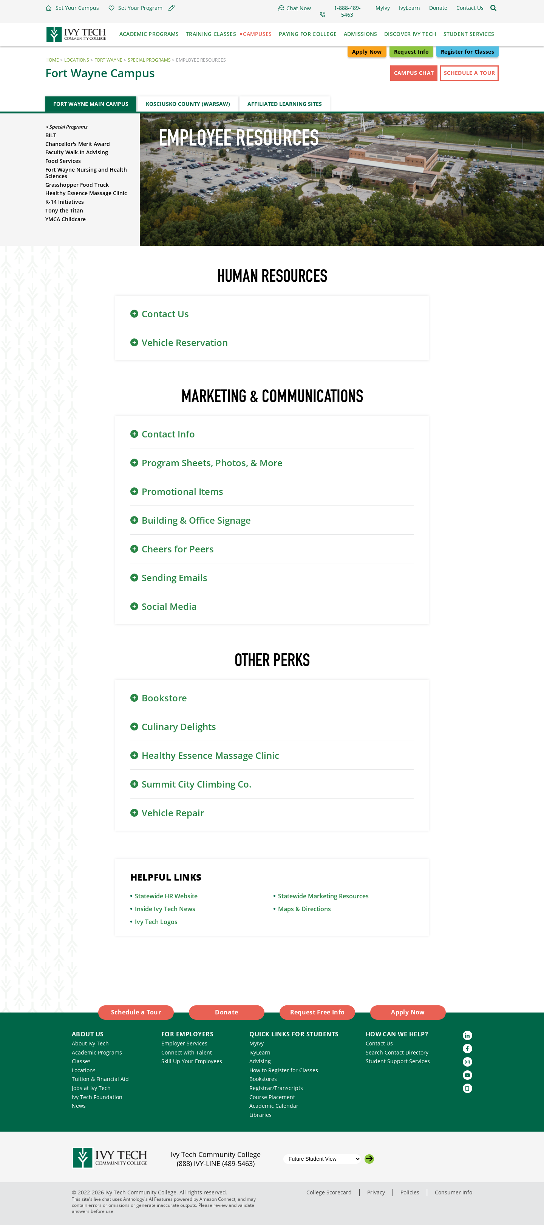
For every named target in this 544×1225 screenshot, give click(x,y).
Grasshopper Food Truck (77, 184)
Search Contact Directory (397, 1052)
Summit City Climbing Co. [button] (197, 784)
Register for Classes (467, 51)
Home (52, 60)
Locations (76, 60)
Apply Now (367, 51)
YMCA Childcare (65, 219)
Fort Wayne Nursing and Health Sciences (86, 173)
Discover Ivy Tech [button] (410, 33)
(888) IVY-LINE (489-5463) (216, 1163)
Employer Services (184, 1043)
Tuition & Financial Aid (100, 1078)
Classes (81, 1061)
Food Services (63, 160)
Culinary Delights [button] (179, 726)
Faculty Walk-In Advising (76, 152)
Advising (260, 1061)
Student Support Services (398, 1061)
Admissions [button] (360, 33)
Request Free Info (317, 1012)
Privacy (376, 1192)
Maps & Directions (304, 909)
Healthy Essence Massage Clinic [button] (210, 755)
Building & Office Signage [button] (196, 520)
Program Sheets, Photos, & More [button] (212, 462)
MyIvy (256, 1043)
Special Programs (149, 60)
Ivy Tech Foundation (97, 1097)
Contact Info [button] (168, 434)
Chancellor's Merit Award (77, 143)
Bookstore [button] (164, 698)
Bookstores (263, 1078)
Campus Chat (414, 72)
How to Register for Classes (283, 1070)
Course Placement (272, 1097)
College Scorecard (329, 1192)
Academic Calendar (273, 1105)
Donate (226, 1012)
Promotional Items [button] (182, 491)
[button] (72, 8)
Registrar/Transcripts (276, 1088)
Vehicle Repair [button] (173, 812)
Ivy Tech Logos (156, 922)
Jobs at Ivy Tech (91, 1088)
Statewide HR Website (166, 896)
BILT (50, 135)
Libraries (260, 1114)
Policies (409, 1192)
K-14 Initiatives (64, 201)
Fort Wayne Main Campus (90, 103)
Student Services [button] (469, 33)
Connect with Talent (186, 1052)
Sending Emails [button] (174, 577)
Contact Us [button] (165, 313)
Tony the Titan (64, 210)
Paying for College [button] (308, 33)
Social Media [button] (169, 606)
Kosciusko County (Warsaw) (188, 103)
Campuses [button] (257, 33)
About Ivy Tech (90, 1043)
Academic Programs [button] (149, 33)
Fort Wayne (108, 60)
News (79, 1105)
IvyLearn (259, 1052)
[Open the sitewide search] (493, 8)
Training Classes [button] (211, 33)
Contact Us (379, 1043)
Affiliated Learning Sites (284, 103)
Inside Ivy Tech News (165, 909)
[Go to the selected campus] (369, 1159)
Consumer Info (453, 1192)
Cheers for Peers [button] (178, 549)
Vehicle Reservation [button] (185, 342)
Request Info (411, 51)
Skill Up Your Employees (191, 1061)
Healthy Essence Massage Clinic (86, 193)
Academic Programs (97, 1052)
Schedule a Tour (469, 72)
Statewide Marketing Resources (323, 896)
